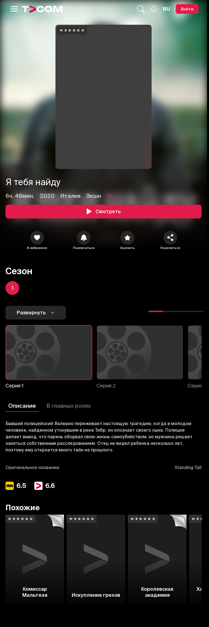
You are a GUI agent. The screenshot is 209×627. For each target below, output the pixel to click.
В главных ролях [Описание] (68, 406)
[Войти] (187, 9)
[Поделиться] (170, 238)
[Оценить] (127, 238)
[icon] (37, 238)
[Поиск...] (141, 9)
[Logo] (42, 9)
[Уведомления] (153, 8)
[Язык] (166, 9)
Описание (22, 406)
